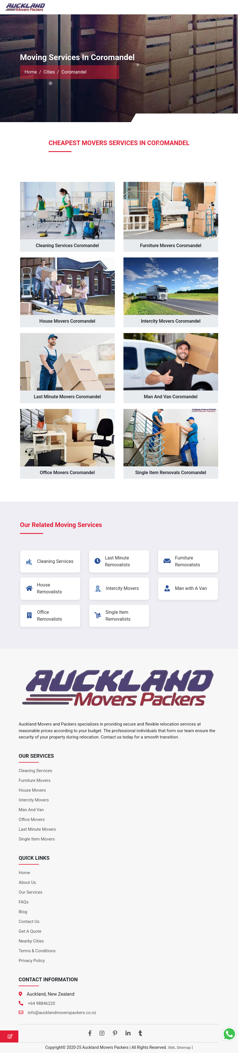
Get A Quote (30, 932)
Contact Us (29, 922)
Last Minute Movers (38, 830)
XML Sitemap (179, 1048)
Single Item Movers (37, 840)
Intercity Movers (34, 801)
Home (31, 72)
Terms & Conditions (37, 952)
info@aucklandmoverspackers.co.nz (62, 1013)
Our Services (31, 893)
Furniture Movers (35, 781)
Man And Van (31, 810)
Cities (49, 72)
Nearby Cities (31, 942)
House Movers (32, 791)
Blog (23, 912)
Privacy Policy (32, 961)
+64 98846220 (42, 1004)
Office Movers (32, 820)
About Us (27, 883)
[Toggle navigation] (225, 7)
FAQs (24, 903)
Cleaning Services (36, 771)
